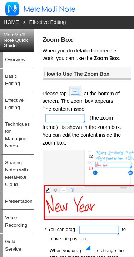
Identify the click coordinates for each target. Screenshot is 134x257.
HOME (9, 21)
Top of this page (118, 229)
